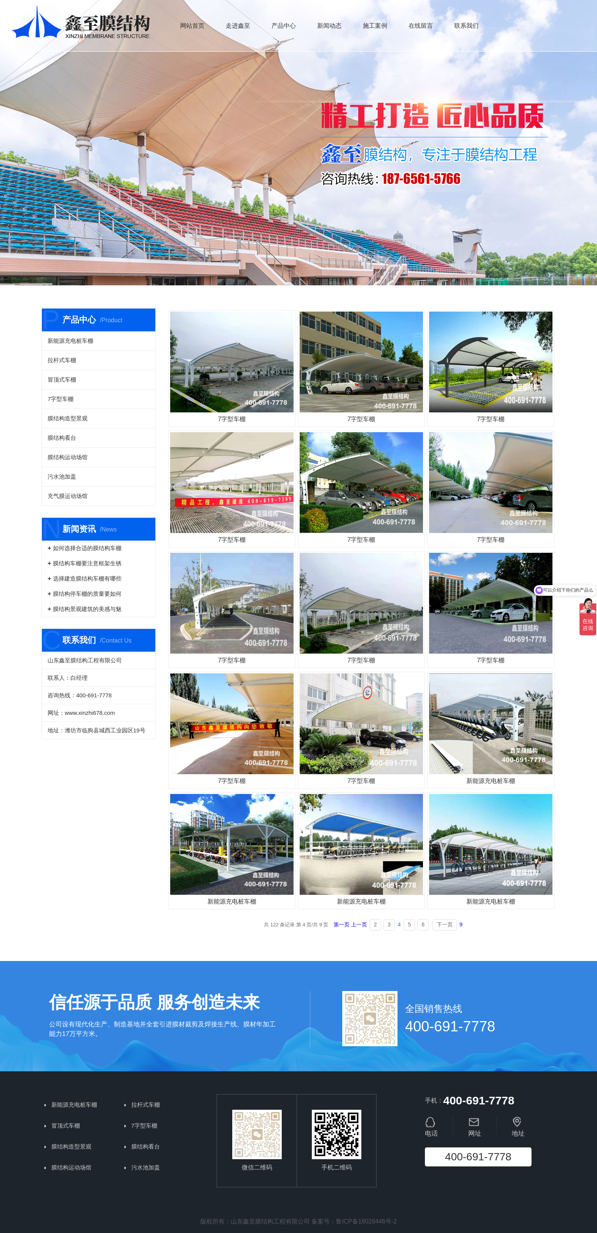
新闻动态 (329, 25)
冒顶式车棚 (62, 379)
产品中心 (283, 25)
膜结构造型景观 (68, 418)
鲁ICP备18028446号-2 (366, 1221)
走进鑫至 (238, 25)
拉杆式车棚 (62, 360)
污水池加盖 (62, 476)
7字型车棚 (60, 399)
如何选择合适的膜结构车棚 (87, 548)
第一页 (342, 924)
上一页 (359, 924)
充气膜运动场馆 (68, 496)
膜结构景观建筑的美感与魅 (87, 609)
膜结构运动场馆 (68, 457)
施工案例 (375, 25)
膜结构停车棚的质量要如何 (87, 593)
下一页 (445, 924)
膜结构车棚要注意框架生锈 (87, 563)
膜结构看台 (62, 437)
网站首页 (192, 25)
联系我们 (466, 25)
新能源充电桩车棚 (70, 340)
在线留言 (421, 25)
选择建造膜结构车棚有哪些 (87, 578)
